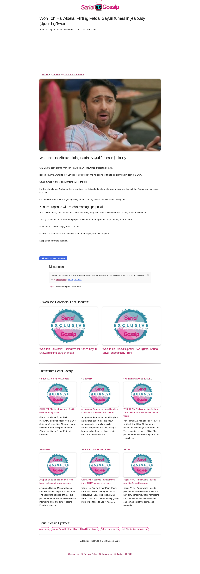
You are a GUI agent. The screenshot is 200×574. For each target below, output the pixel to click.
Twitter (118, 554)
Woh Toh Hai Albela (73, 74)
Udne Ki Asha (91, 529)
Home (43, 74)
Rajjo (128, 449)
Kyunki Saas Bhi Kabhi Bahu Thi (67, 529)
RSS (128, 554)
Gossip (55, 74)
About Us (73, 554)
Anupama (87, 379)
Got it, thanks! (75, 279)
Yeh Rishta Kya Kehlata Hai (138, 379)
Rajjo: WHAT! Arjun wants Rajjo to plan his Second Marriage (139, 481)
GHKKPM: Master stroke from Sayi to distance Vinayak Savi (57, 411)
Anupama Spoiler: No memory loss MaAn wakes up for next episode (56, 481)
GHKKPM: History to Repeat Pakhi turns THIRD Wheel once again (98, 481)
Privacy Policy (60, 280)
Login (51, 286)
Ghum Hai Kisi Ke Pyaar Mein (55, 379)
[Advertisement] (100, 52)
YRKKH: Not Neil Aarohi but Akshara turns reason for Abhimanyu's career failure (140, 412)
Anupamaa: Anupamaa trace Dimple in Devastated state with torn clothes (99, 411)
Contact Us (105, 554)
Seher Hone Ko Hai (110, 529)
